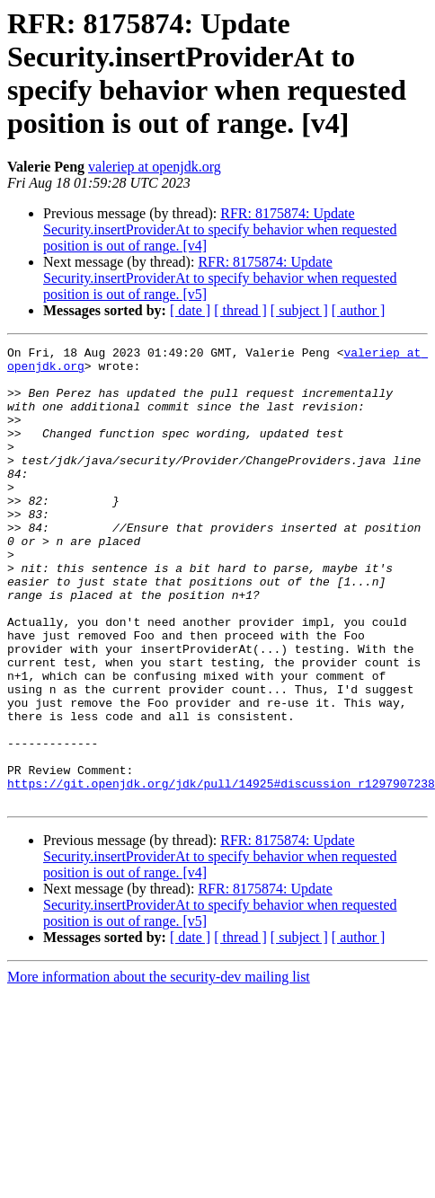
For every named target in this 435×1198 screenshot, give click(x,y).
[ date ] (190, 310)
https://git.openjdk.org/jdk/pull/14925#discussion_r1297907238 (221, 872)
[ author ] (359, 310)
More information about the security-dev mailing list (158, 1068)
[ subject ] (299, 310)
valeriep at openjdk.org (154, 166)
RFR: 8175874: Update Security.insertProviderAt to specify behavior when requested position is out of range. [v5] (220, 278)
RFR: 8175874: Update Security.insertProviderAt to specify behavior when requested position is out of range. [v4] (220, 229)
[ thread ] (240, 310)
